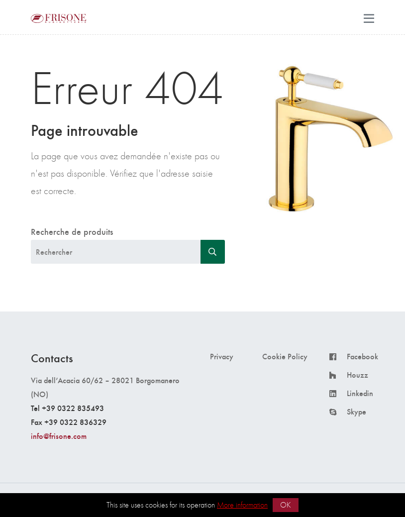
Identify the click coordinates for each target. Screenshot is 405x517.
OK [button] (285, 505)
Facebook (362, 356)
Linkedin (360, 393)
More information (242, 505)
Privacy (221, 356)
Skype (356, 411)
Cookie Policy (284, 356)
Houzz (357, 375)
